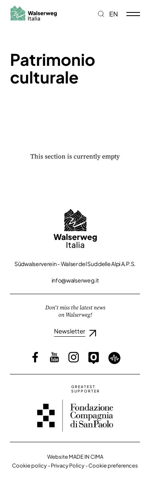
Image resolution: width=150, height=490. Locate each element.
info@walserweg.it (75, 280)
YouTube (54, 357)
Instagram (73, 357)
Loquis (114, 358)
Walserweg (33, 13)
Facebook (35, 357)
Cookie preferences (113, 465)
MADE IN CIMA (86, 456)
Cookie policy (29, 465)
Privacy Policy (67, 465)
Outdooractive (94, 358)
